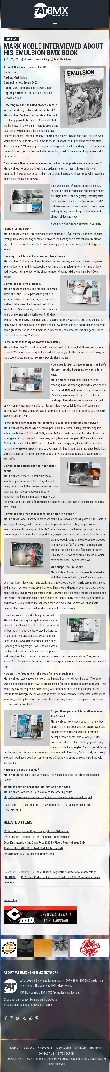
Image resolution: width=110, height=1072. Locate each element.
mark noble (14, 810)
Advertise (96, 1048)
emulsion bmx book (79, 805)
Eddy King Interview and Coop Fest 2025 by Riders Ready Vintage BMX (44, 842)
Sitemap (80, 1048)
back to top (10, 900)
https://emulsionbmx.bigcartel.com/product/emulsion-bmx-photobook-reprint (48, 797)
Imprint (14, 1048)
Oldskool (11, 39)
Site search (66, 1053)
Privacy (29, 1048)
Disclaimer (63, 1048)
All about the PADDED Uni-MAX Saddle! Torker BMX (33, 848)
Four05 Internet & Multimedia (85, 1058)
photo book (53, 805)
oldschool (32, 805)
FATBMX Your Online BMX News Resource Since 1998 (55, 9)
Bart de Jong (42, 59)
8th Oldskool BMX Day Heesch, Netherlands (29, 854)
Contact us (46, 1053)
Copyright (45, 1048)
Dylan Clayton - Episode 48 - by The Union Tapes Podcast (37, 837)
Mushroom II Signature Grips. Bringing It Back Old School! (36, 831)
